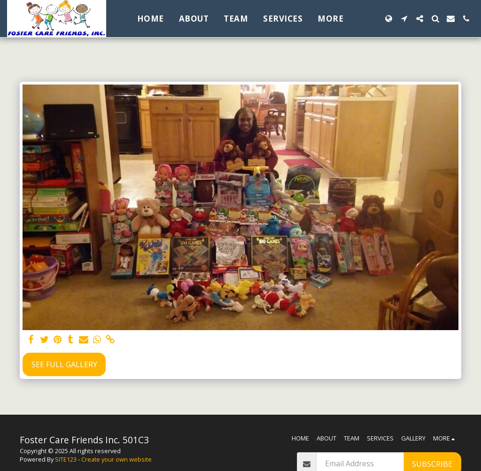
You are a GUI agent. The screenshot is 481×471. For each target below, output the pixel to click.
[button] (404, 19)
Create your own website (116, 459)
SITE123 (66, 459)
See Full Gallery (64, 364)
